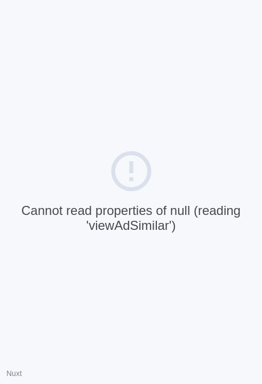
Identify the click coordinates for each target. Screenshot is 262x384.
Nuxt (14, 373)
